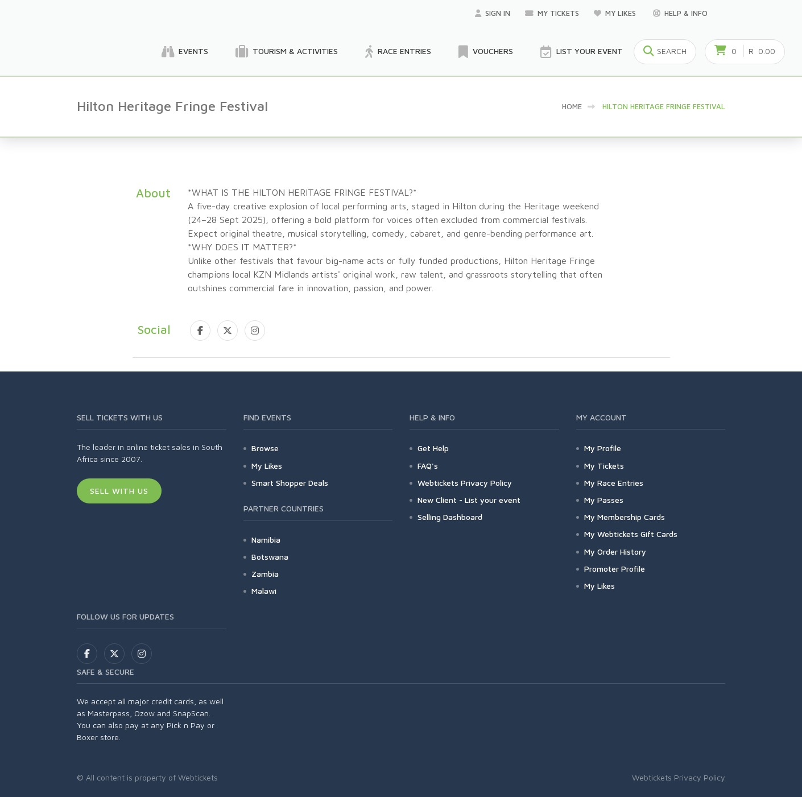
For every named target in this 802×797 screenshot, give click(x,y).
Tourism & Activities (286, 52)
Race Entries (398, 52)
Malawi (263, 591)
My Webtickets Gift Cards (630, 534)
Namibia (265, 539)
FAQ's (427, 465)
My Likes (616, 13)
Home (572, 106)
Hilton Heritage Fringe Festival (663, 106)
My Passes (603, 500)
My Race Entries (613, 483)
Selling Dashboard (449, 517)
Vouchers (485, 52)
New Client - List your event (468, 500)
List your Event (581, 52)
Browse (265, 448)
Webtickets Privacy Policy (464, 483)
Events (185, 52)
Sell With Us (119, 490)
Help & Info (680, 13)
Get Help (433, 448)
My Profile (602, 448)
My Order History (615, 551)
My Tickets (552, 13)
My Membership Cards (624, 517)
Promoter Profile (614, 568)
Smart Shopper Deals (289, 483)
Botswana (269, 556)
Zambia (265, 574)
